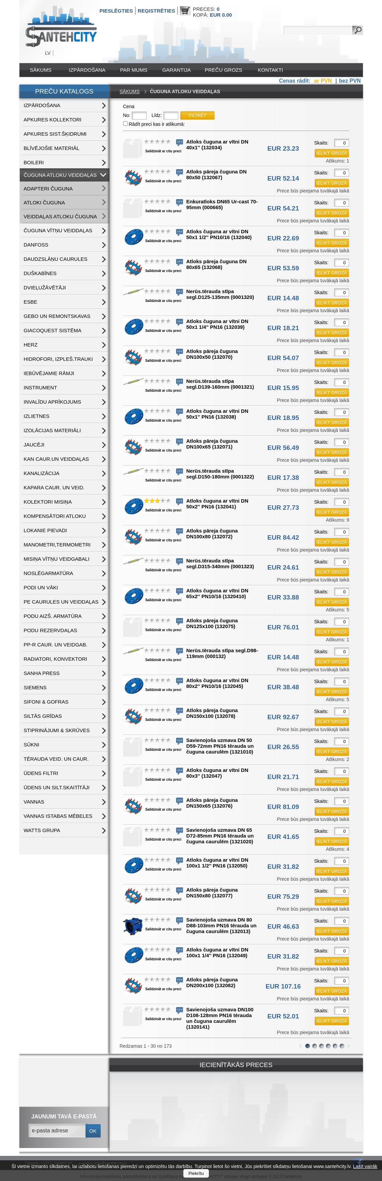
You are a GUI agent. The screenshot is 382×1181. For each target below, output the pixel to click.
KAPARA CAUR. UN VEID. (54, 487)
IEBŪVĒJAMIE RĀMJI (49, 373)
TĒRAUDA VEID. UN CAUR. (56, 759)
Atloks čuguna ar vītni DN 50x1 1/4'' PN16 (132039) (217, 324)
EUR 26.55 (283, 746)
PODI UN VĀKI (41, 587)
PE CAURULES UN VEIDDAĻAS (61, 602)
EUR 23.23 (283, 148)
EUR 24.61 (283, 567)
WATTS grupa (42, 830)
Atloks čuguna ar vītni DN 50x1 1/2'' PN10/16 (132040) (219, 234)
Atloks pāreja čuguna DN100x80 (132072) (212, 533)
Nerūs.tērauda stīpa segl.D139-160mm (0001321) (220, 384)
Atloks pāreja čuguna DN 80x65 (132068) (216, 264)
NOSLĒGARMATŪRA (48, 573)
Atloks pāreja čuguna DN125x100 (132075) (212, 623)
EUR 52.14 (283, 178)
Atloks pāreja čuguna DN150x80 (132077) (212, 892)
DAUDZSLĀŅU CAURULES (56, 259)
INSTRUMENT (40, 387)
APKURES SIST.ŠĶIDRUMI (55, 134)
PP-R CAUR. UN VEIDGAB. (56, 644)
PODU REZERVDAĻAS (50, 630)
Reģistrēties (156, 11)
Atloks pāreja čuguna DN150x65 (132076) (212, 803)
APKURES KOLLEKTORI (53, 119)
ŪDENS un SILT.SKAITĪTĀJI (57, 787)
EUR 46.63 (283, 926)
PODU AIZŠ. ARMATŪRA (53, 616)
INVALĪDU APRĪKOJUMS (52, 402)
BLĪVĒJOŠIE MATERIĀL (52, 148)
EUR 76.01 (283, 627)
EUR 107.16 (283, 986)
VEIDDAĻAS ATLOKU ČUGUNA (60, 216)
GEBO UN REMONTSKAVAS (57, 316)
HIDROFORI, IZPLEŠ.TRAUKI (58, 359)
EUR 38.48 (283, 687)
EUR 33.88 (283, 597)
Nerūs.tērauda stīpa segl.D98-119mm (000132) (222, 653)
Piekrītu (196, 1173)
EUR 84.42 (283, 537)
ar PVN (323, 81)
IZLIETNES (37, 416)
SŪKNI (31, 744)
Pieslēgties (116, 11)
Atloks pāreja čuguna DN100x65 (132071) (212, 444)
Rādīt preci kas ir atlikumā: (157, 124)
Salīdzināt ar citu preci (163, 151)
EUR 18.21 (283, 328)
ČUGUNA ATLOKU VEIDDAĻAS (60, 175)
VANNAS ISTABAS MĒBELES (58, 816)
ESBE (30, 302)
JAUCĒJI (34, 445)
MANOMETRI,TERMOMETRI (57, 544)
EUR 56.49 (283, 447)
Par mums (133, 70)
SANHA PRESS (42, 673)
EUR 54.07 (283, 357)
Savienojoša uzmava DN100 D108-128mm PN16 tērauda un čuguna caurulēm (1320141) (220, 1018)
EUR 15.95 (283, 387)
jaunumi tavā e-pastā (64, 1116)
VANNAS (34, 802)
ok (93, 1131)
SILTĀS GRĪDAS (43, 716)
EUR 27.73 (283, 507)
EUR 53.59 (283, 268)
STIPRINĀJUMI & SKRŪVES (57, 730)
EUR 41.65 (283, 836)
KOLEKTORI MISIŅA (48, 502)
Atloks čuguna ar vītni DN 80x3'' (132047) (217, 773)
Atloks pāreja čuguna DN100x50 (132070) (212, 354)
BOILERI (34, 162)
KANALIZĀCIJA (42, 473)
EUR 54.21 (283, 208)
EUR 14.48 (283, 298)
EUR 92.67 (283, 717)
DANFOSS (36, 245)
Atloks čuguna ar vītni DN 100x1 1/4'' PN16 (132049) (217, 952)
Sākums (40, 70)
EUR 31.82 (283, 866)
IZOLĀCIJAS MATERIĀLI (52, 430)
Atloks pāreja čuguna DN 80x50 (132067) (216, 174)
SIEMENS (35, 687)
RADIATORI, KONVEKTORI (55, 659)
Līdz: (156, 115)
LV (48, 53)
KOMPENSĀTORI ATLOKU (55, 516)
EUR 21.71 (283, 776)
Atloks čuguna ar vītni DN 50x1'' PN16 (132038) (217, 414)
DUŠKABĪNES (40, 273)
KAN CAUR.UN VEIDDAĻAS (56, 459)
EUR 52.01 (283, 1016)
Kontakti (270, 70)
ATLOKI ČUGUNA (44, 202)
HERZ (31, 345)
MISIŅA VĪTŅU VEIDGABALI (56, 559)
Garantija (176, 70)
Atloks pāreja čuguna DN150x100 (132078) (212, 713)
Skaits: (321, 143)
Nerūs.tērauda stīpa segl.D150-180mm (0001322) (220, 473)
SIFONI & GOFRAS (46, 702)
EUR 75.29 (283, 896)
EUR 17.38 (283, 477)
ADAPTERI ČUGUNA (48, 188)
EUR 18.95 (283, 417)
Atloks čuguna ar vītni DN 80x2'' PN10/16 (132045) (217, 683)
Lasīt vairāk (365, 1166)
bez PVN (350, 81)
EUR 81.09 (283, 806)
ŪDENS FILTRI (41, 773)
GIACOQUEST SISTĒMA (53, 330)
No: (127, 115)
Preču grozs (223, 70)
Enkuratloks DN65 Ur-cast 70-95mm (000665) (222, 204)
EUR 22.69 (283, 238)
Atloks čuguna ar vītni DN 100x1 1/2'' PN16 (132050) (217, 862)
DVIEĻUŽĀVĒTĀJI (45, 287)
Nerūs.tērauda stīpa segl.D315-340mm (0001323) (220, 563)
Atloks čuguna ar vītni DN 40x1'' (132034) (217, 144)
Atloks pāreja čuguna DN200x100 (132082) (212, 982)
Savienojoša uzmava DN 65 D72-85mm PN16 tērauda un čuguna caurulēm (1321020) (220, 835)
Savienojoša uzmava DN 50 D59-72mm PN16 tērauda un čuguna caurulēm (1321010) (220, 746)
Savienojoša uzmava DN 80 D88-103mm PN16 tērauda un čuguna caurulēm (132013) (221, 925)
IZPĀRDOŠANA (87, 70)
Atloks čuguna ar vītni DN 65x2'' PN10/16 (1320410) (217, 593)
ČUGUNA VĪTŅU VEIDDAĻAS (58, 230)
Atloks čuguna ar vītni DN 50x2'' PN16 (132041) (217, 503)
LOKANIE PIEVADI (45, 530)
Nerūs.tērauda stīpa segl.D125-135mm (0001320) (220, 294)
